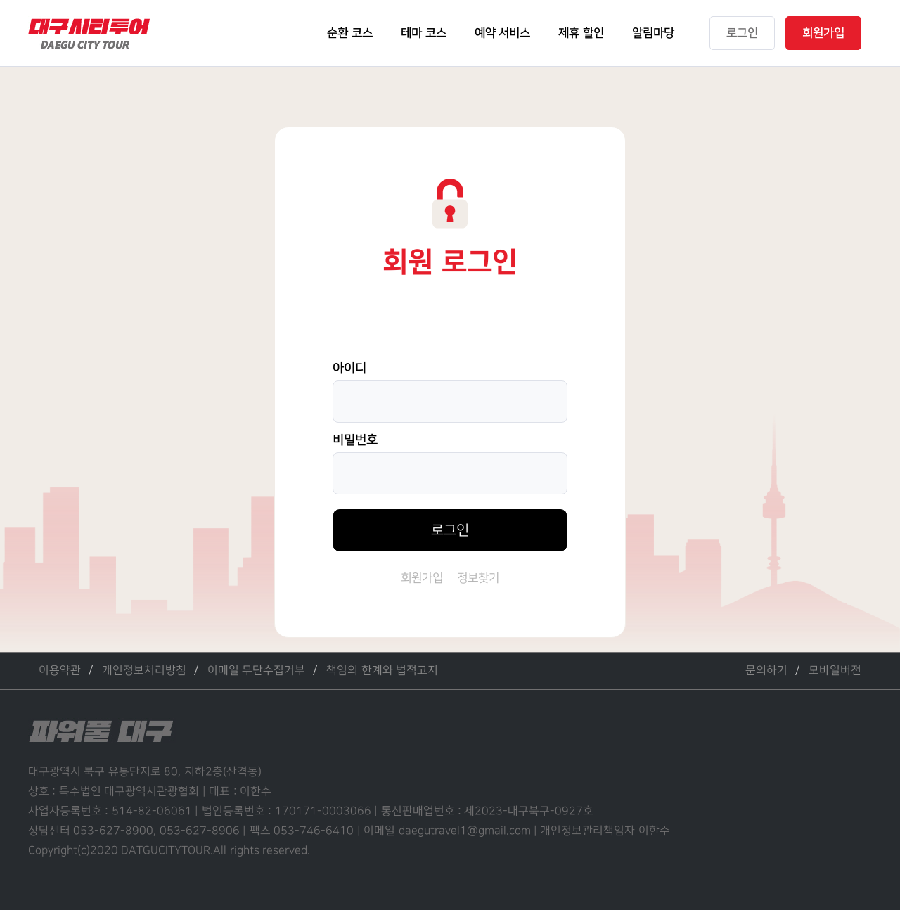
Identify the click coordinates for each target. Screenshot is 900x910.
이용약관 (60, 671)
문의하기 (766, 671)
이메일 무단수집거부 (256, 671)
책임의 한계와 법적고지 (382, 671)
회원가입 (422, 578)
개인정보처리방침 (144, 671)
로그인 (450, 530)
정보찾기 (478, 578)
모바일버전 (835, 671)
